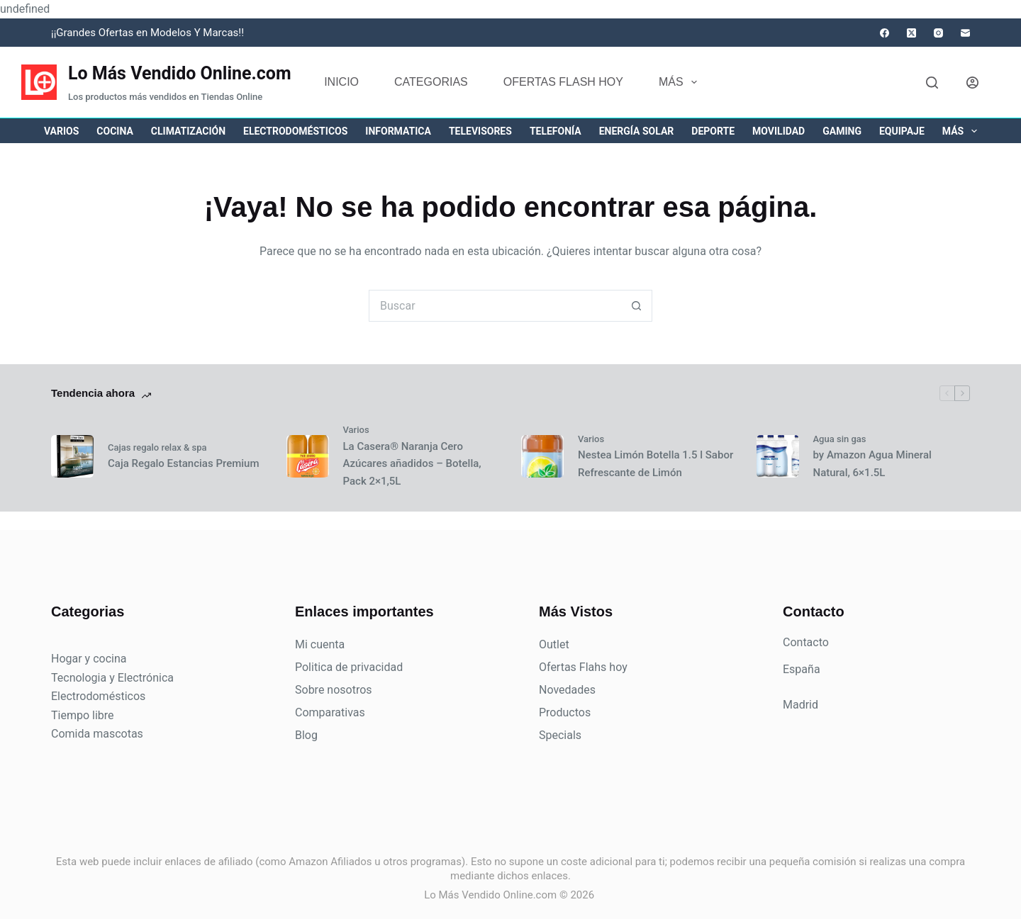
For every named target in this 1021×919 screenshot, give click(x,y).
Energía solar (636, 131)
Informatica (398, 131)
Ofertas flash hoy (563, 82)
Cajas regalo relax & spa (157, 447)
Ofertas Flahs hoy (583, 667)
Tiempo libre (82, 715)
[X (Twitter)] (911, 33)
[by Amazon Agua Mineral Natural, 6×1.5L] (778, 456)
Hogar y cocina (88, 658)
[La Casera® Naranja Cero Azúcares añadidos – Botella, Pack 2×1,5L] (307, 456)
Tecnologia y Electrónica (112, 677)
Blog (306, 735)
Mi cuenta (320, 644)
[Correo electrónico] (965, 33)
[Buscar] (932, 83)
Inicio (341, 82)
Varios (61, 131)
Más (681, 82)
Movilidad (778, 131)
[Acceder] (972, 83)
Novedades (567, 690)
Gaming (841, 131)
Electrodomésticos (295, 131)
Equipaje (902, 131)
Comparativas (330, 712)
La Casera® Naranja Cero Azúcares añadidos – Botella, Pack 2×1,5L (412, 464)
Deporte (713, 131)
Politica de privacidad (349, 667)
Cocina (114, 131)
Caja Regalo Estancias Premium (183, 463)
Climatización (188, 131)
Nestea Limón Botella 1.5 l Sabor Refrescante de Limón (655, 464)
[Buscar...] (494, 306)
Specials (560, 735)
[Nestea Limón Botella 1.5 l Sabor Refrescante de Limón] (542, 456)
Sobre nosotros (333, 690)
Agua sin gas (839, 439)
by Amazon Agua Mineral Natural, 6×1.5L (872, 464)
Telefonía (555, 131)
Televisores (480, 131)
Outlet (554, 644)
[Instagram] (938, 33)
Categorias (431, 82)
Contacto (806, 642)
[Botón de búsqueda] (636, 306)
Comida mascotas (97, 733)
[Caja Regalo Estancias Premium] (72, 456)
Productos (565, 712)
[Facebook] (884, 33)
